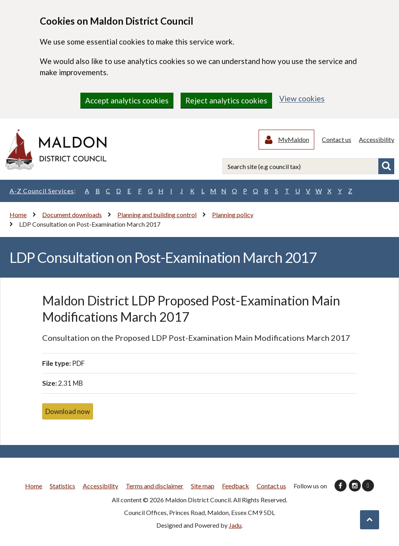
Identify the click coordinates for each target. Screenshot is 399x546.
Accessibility (376, 139)
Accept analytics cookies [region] (127, 100)
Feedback (235, 486)
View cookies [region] (302, 98)
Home (18, 214)
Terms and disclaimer (154, 486)
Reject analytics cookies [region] (226, 100)
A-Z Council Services (43, 191)
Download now (67, 411)
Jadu (235, 525)
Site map (202, 486)
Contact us (336, 139)
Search (386, 167)
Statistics (62, 486)
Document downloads (72, 214)
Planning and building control (157, 214)
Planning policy (232, 214)
